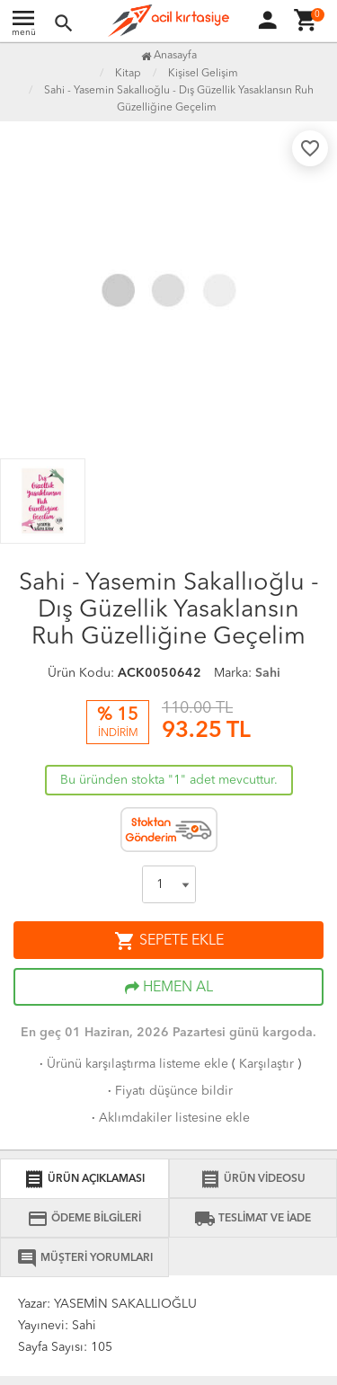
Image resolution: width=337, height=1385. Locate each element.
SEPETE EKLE (169, 941)
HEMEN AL (169, 988)
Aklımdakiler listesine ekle (169, 1118)
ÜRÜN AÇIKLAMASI (84, 1179)
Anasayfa (169, 55)
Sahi (267, 673)
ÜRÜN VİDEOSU (253, 1179)
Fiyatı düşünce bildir (168, 1091)
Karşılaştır (266, 1064)
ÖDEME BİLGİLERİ (84, 1219)
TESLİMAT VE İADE (252, 1219)
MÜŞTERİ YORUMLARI (84, 1258)
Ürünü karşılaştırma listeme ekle (132, 1064)
